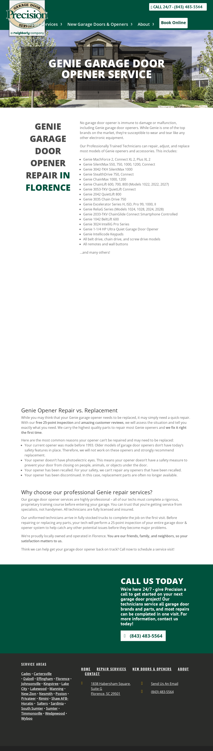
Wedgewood (55, 713)
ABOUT (183, 668)
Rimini (43, 698)
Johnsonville (31, 683)
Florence (62, 678)
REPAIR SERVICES (111, 668)
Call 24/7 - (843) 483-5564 (177, 7)
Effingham (45, 678)
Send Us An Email (164, 683)
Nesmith (46, 693)
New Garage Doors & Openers (97, 25)
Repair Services (42, 25)
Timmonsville (31, 713)
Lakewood (38, 688)
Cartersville (43, 673)
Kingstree (50, 683)
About (144, 25)
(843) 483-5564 (146, 636)
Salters (42, 703)
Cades (26, 673)
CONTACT (92, 673)
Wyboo (26, 718)
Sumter (52, 708)
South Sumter (32, 708)
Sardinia (57, 703)
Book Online (173, 22)
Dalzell (28, 678)
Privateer (28, 698)
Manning (56, 688)
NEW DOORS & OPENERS (152, 668)
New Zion (28, 693)
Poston (61, 693)
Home (85, 668)
